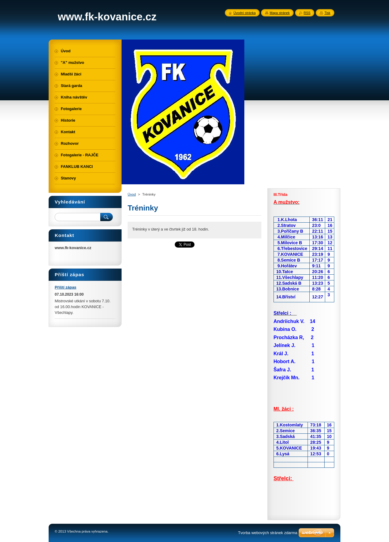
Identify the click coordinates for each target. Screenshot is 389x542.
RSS (307, 13)
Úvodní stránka (244, 13)
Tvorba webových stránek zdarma (267, 532)
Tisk (327, 13)
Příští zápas (65, 287)
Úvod (132, 194)
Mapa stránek (280, 13)
